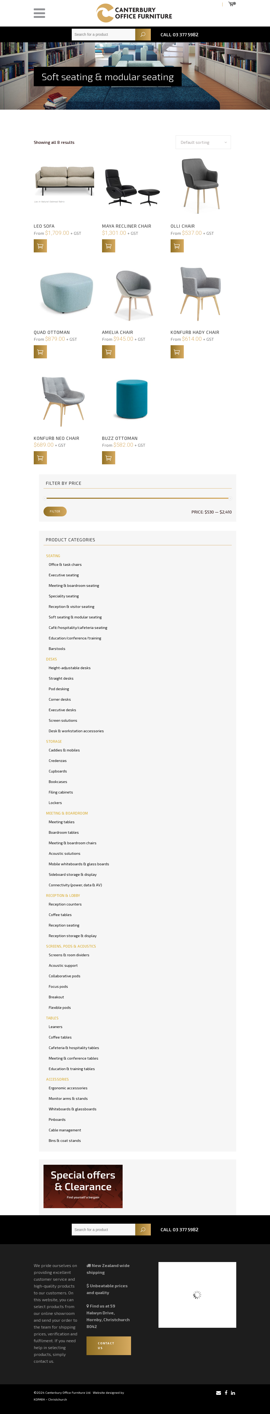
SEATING (53, 556)
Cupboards (58, 771)
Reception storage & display (73, 935)
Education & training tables (72, 1068)
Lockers (55, 802)
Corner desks (60, 699)
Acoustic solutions (64, 853)
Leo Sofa (44, 225)
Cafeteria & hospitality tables (74, 1047)
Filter (55, 511)
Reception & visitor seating (71, 606)
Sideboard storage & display (73, 874)
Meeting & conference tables (73, 1058)
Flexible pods (60, 1007)
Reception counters (65, 904)
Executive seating (64, 575)
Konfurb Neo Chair (56, 438)
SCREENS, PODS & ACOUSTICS (71, 946)
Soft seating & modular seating (75, 617)
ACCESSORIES (57, 1079)
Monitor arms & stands (68, 1098)
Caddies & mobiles (64, 750)
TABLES (52, 1018)
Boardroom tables (64, 832)
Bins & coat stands (65, 1140)
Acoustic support (63, 965)
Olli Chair (183, 225)
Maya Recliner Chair (126, 225)
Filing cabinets (61, 792)
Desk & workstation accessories (76, 731)
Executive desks (62, 710)
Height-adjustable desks (70, 667)
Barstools (57, 648)
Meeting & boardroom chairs (73, 843)
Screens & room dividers (69, 955)
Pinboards (57, 1119)
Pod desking (59, 688)
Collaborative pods (64, 976)
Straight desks (61, 678)
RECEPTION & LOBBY (63, 895)
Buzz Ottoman (120, 438)
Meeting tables (62, 822)
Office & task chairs (65, 564)
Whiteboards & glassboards (73, 1109)
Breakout (56, 997)
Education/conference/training (75, 638)
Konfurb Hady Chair (195, 332)
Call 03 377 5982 (180, 34)
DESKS (51, 659)
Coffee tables (60, 914)
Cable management (65, 1130)
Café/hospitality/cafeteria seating (78, 627)
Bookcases (58, 781)
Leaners (55, 1026)
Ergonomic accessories (68, 1088)
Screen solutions (63, 720)
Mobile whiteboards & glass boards (79, 864)
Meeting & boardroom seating (74, 585)
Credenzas (58, 760)
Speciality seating (64, 596)
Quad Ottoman (52, 332)
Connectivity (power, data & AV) (75, 885)
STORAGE (54, 741)
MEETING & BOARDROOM (67, 813)
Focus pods (58, 986)
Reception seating (64, 925)
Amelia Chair (117, 332)
